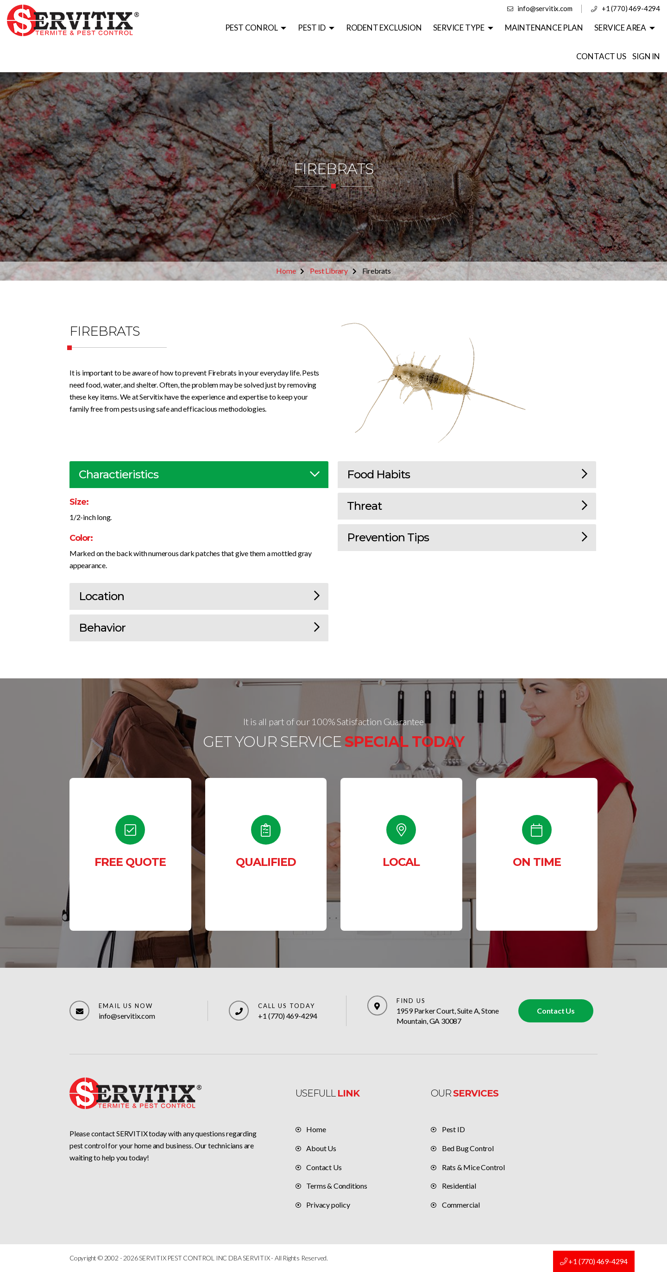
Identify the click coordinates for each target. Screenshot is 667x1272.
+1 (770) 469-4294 (631, 8)
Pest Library (329, 270)
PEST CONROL (251, 27)
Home (286, 270)
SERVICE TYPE (459, 27)
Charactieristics (199, 474)
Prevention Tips (467, 537)
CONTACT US (601, 56)
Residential (459, 1185)
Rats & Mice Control (473, 1167)
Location (199, 596)
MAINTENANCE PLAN (544, 27)
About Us (321, 1148)
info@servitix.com (545, 8)
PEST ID (312, 27)
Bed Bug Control (468, 1148)
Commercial (461, 1204)
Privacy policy (328, 1204)
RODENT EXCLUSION (384, 27)
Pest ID (453, 1129)
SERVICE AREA (620, 27)
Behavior (199, 627)
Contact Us (556, 1010)
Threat (467, 506)
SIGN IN (646, 56)
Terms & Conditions (336, 1185)
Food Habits (467, 474)
